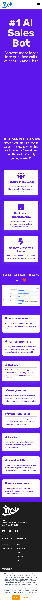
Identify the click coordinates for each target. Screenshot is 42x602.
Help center (21, 548)
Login (18, 544)
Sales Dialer (6, 544)
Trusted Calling (7, 548)
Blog (18, 553)
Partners (20, 557)
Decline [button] (25, 597)
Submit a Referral (23, 561)
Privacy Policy (13, 586)
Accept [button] (16, 597)
